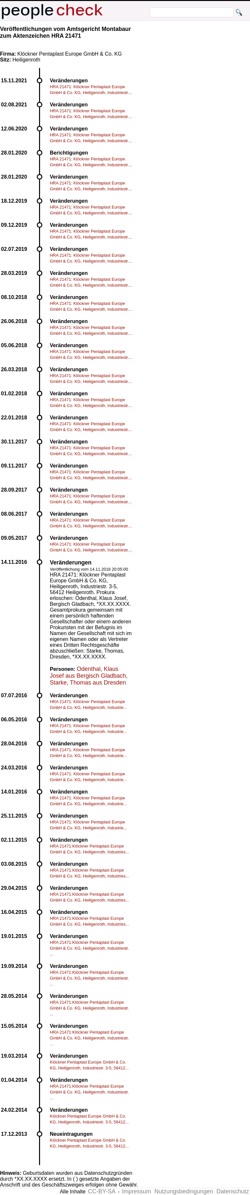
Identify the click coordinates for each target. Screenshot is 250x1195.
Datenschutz (232, 1191)
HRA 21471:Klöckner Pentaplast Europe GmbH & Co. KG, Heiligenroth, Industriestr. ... (89, 948)
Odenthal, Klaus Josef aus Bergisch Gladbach (88, 672)
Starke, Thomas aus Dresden (88, 682)
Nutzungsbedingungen (183, 1191)
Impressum (136, 1191)
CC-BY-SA (101, 1191)
